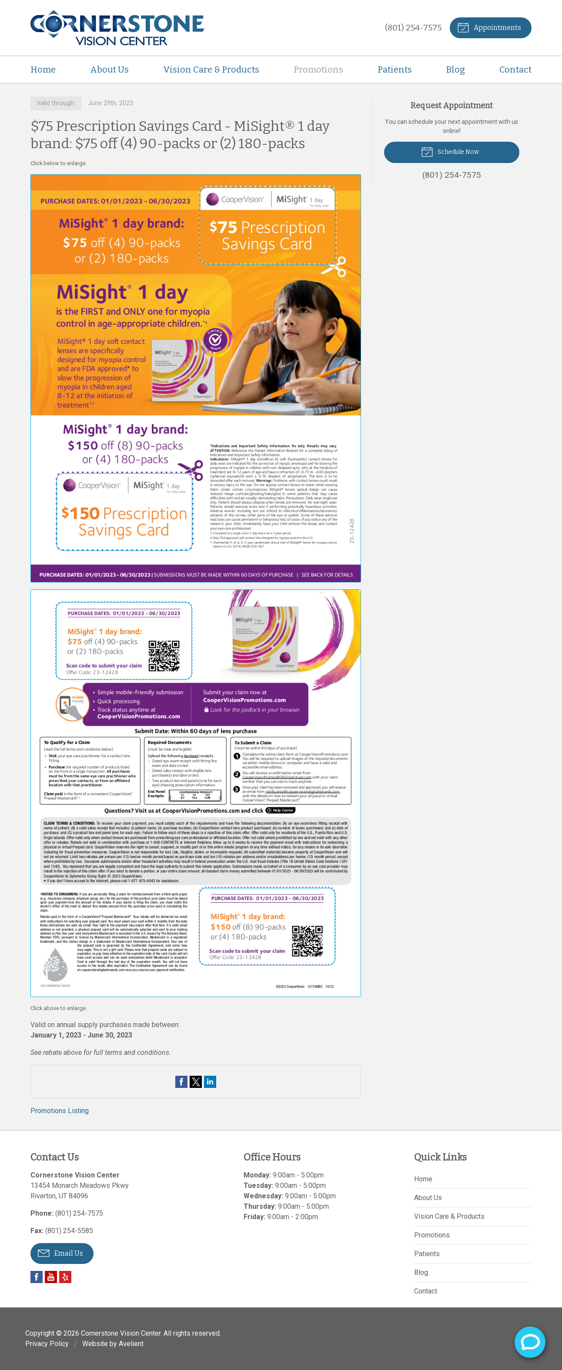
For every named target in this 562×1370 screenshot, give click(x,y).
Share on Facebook (181, 1082)
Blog (455, 69)
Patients (395, 69)
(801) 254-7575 (413, 28)
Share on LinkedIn (210, 1082)
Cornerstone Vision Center (121, 1333)
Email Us (60, 1253)
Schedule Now (450, 151)
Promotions (318, 69)
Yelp (65, 1277)
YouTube (51, 1277)
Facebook (36, 1277)
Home (43, 69)
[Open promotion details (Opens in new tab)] (195, 586)
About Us (109, 69)
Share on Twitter (196, 1082)
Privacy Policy (47, 1344)
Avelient (131, 1344)
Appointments (489, 27)
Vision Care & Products (211, 69)
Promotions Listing (59, 1111)
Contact (515, 69)
